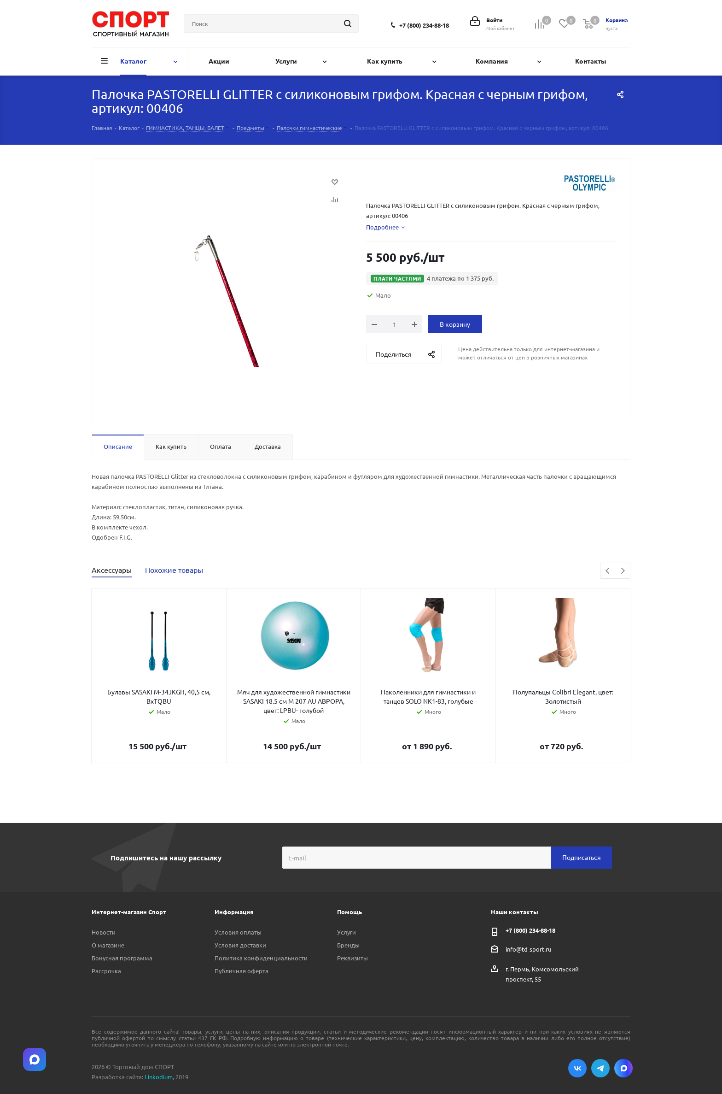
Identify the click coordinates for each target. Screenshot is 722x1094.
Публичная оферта (241, 971)
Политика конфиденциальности (261, 958)
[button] (432, 278)
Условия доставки (240, 945)
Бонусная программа (122, 958)
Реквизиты (352, 958)
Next (622, 571)
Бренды (348, 945)
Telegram (600, 1068)
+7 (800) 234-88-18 (424, 25)
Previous (608, 571)
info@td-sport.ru (528, 949)
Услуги (346, 932)
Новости (104, 932)
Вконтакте (577, 1068)
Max (623, 1068)
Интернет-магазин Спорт (129, 912)
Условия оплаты (238, 932)
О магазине (108, 945)
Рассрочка (106, 971)
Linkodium (159, 1077)
